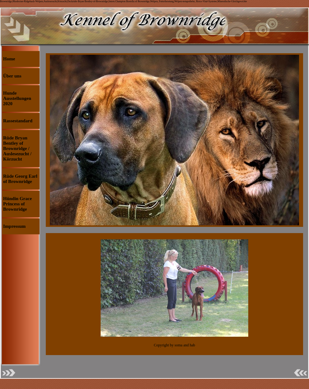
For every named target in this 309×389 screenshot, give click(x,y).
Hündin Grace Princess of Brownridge (17, 204)
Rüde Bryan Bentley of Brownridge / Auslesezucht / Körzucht (17, 148)
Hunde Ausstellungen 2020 (17, 98)
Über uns (12, 75)
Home (9, 58)
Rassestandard (17, 120)
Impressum (14, 226)
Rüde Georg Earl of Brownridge (20, 179)
